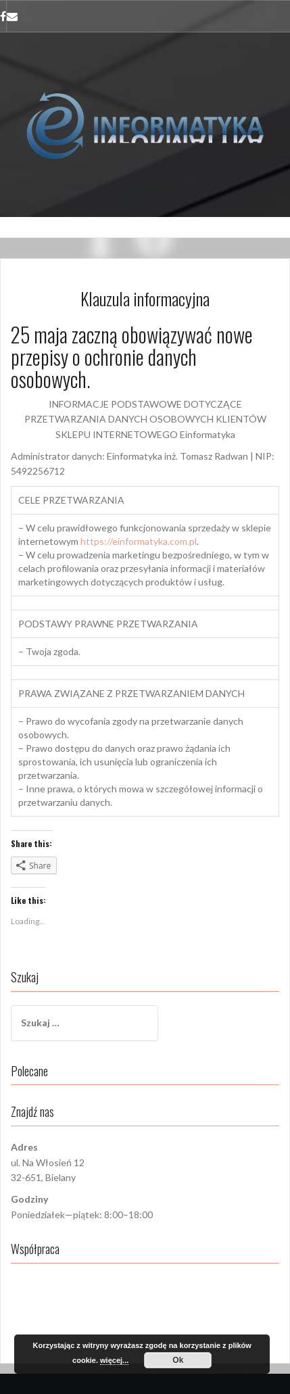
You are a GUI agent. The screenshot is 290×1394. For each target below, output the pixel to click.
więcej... (114, 1360)
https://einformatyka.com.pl (138, 541)
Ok (177, 1360)
